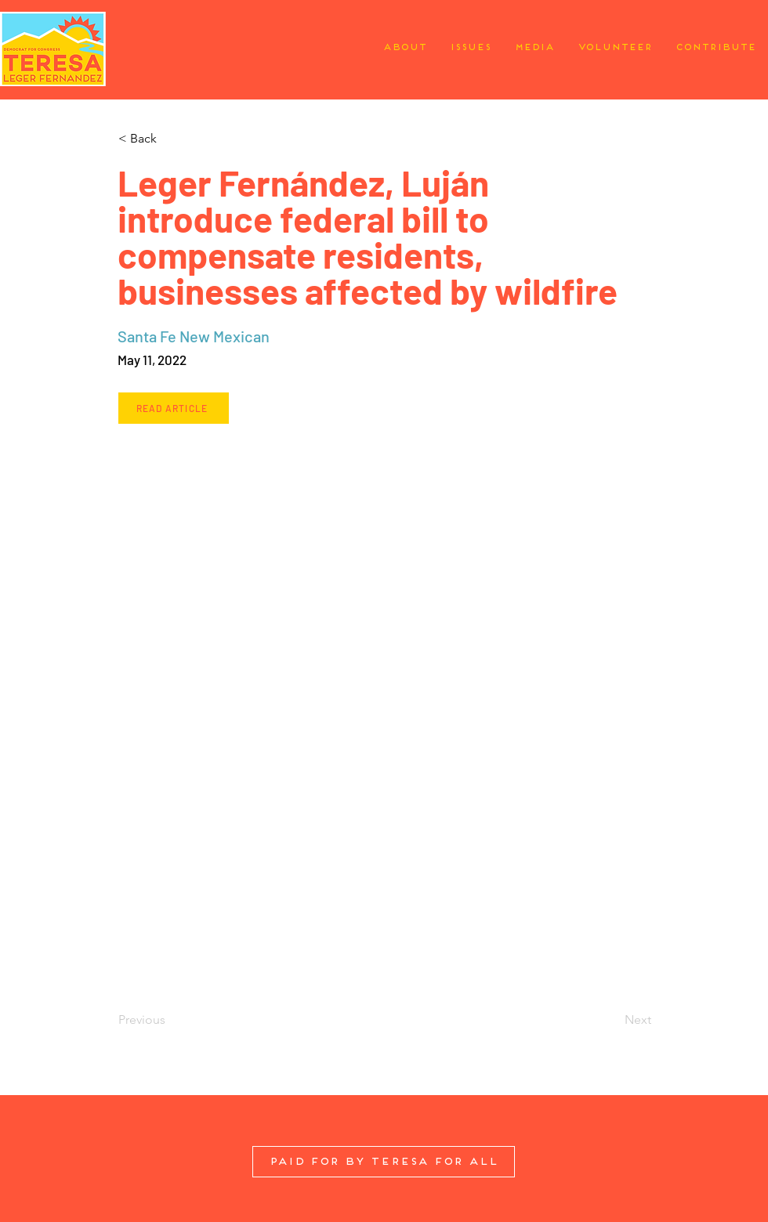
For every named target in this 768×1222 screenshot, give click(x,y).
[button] (169, 138)
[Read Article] (173, 408)
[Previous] (169, 1020)
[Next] (612, 1020)
